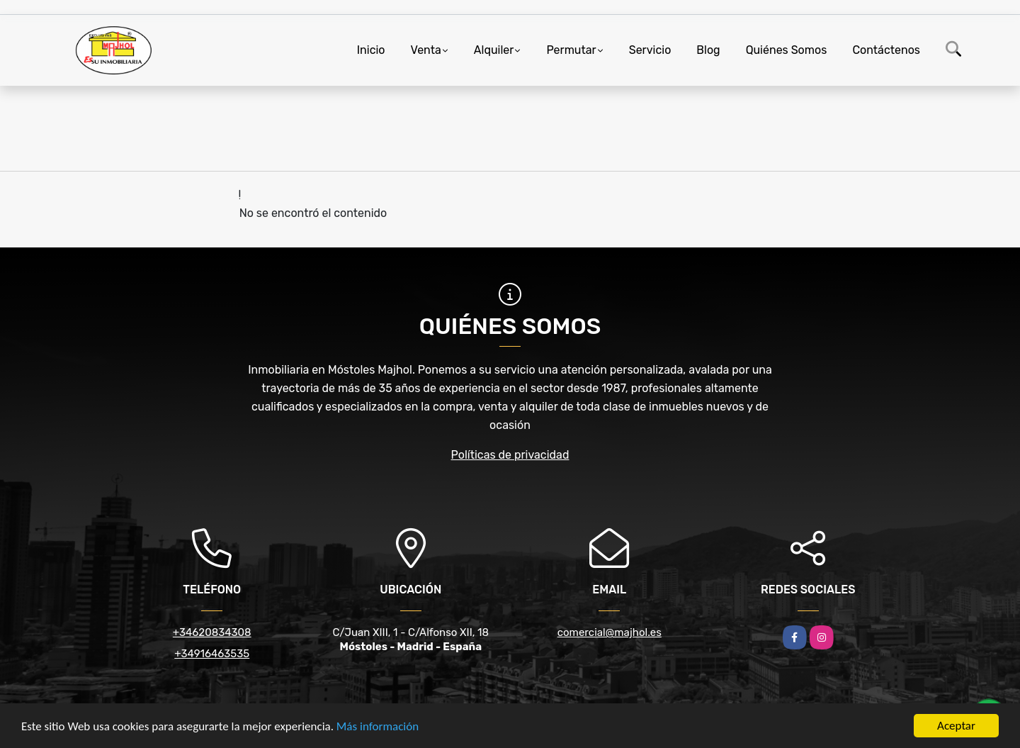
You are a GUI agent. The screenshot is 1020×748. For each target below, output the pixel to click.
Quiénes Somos (786, 50)
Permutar (571, 50)
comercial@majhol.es (609, 632)
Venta (426, 50)
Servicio (650, 50)
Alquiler (494, 50)
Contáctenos (886, 50)
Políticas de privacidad (510, 455)
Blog (708, 50)
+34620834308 (212, 632)
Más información (377, 726)
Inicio (371, 50)
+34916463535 (211, 653)
